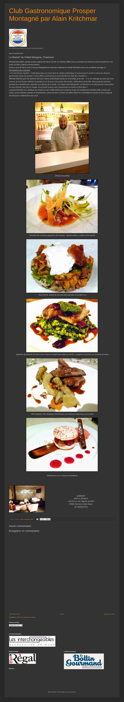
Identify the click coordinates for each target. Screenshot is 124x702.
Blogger (74, 692)
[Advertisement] (62, 597)
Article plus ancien (109, 614)
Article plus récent (14, 614)
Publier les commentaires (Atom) (26, 617)
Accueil (62, 614)
